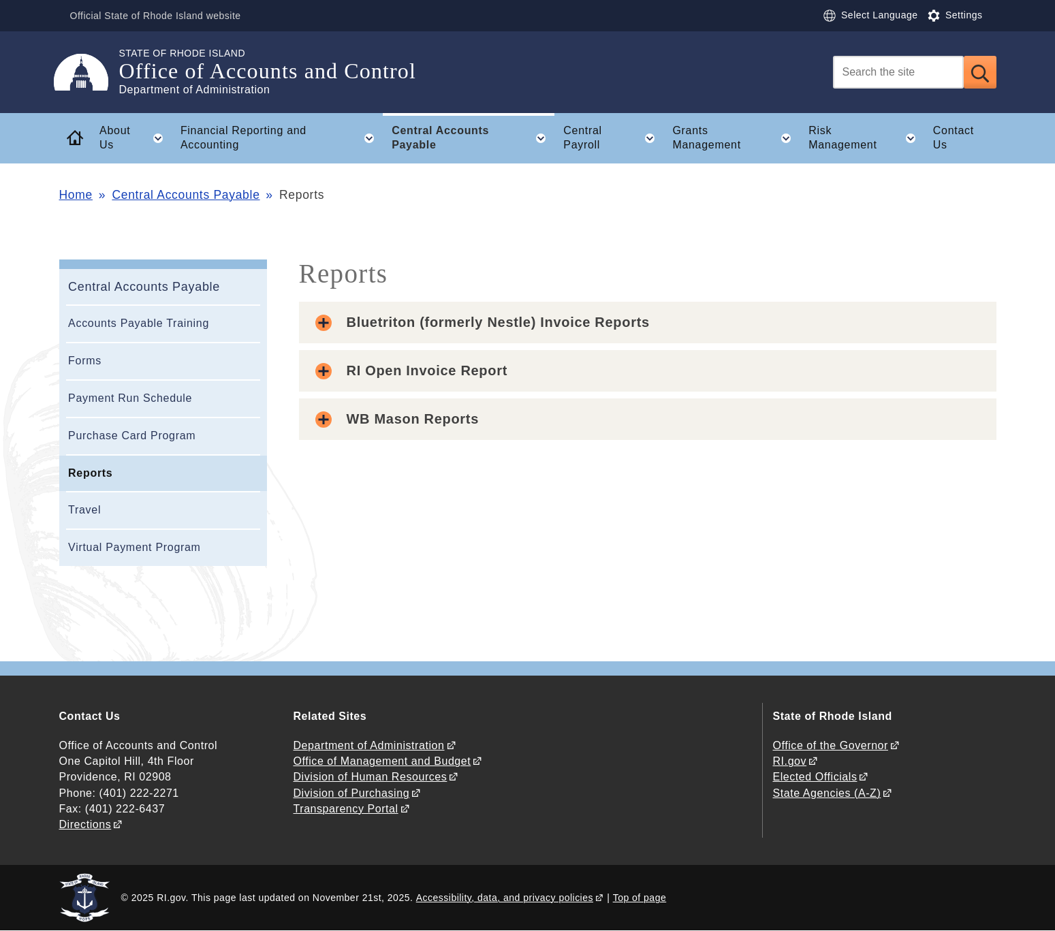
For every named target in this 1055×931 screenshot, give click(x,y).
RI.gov (790, 761)
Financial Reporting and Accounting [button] (281, 138)
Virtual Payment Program (134, 547)
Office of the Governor (830, 745)
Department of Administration (369, 745)
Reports (90, 473)
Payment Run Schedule (130, 398)
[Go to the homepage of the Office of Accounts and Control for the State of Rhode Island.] (89, 72)
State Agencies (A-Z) (827, 793)
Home (76, 195)
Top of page (640, 897)
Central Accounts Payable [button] (473, 138)
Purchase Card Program (131, 435)
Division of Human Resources (370, 777)
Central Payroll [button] (613, 138)
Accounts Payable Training (138, 323)
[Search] (898, 72)
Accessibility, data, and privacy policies (504, 897)
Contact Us (953, 138)
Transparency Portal (346, 809)
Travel (84, 510)
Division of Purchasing (352, 793)
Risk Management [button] (866, 138)
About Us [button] (135, 138)
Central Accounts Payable (185, 195)
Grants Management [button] (735, 138)
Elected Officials (815, 777)
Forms (84, 360)
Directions (85, 824)
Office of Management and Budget (382, 761)
